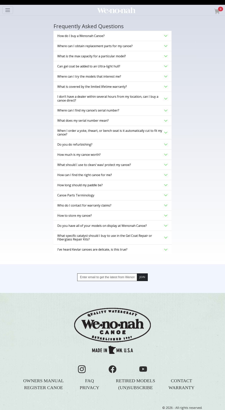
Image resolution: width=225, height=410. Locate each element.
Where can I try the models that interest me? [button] (89, 76)
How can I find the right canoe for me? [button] (84, 175)
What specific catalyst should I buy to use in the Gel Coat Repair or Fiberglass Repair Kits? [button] (104, 237)
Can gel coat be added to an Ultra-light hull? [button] (88, 66)
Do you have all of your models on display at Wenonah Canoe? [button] (102, 226)
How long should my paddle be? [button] (80, 185)
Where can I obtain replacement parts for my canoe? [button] (95, 46)
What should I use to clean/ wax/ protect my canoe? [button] (94, 165)
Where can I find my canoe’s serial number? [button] (88, 110)
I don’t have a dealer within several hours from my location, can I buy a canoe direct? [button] (107, 98)
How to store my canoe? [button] (74, 215)
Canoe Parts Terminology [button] (75, 195)
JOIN (142, 277)
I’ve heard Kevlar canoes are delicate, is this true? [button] (92, 249)
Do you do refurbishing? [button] (74, 144)
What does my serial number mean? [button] (83, 120)
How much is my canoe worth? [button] (79, 155)
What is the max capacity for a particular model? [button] (91, 56)
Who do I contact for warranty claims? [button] (84, 205)
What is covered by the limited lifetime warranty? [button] (92, 86)
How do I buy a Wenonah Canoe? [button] (81, 36)
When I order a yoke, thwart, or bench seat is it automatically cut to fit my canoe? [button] (109, 132)
